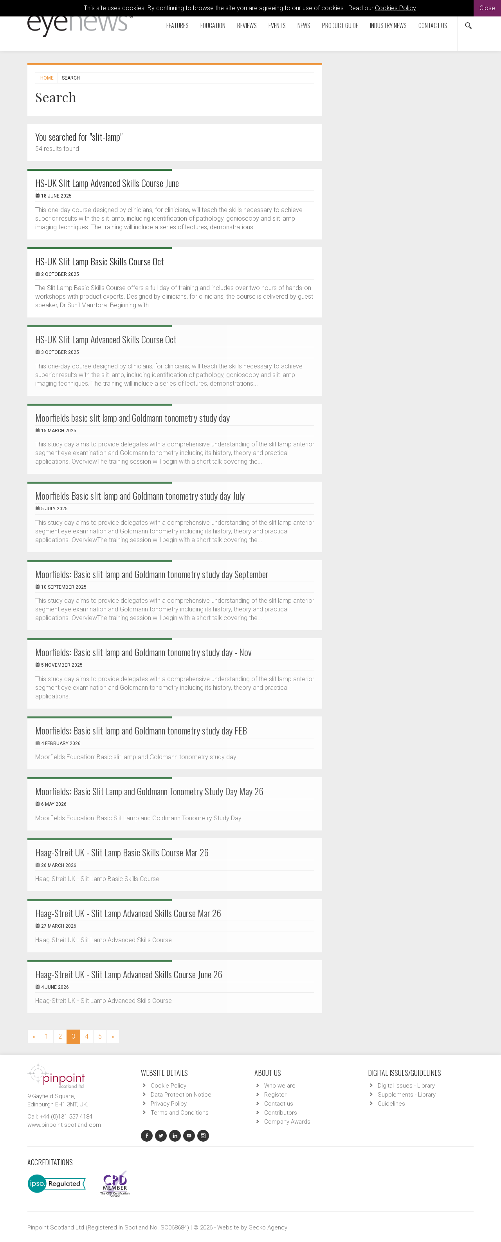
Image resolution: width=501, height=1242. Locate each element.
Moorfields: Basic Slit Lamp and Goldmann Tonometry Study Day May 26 (149, 791)
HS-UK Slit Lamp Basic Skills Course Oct (99, 261)
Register (275, 1094)
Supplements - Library (407, 1094)
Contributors (280, 1112)
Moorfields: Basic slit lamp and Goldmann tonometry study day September (152, 574)
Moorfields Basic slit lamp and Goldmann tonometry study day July (140, 495)
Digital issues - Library (406, 1085)
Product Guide (340, 25)
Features (177, 25)
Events (277, 25)
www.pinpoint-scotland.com (64, 1124)
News (303, 25)
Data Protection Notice (181, 1094)
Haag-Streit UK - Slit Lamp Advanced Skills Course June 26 (128, 974)
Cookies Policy (395, 8)
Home (47, 78)
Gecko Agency (268, 1227)
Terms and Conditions (180, 1112)
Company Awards (287, 1121)
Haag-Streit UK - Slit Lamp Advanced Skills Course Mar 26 (128, 913)
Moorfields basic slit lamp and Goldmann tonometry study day (132, 417)
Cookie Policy (168, 1085)
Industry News (388, 25)
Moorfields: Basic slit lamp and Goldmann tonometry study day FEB (141, 730)
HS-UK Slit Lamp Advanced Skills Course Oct (106, 339)
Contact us (432, 25)
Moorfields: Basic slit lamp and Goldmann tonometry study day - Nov (143, 652)
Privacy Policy (169, 1103)
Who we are (280, 1085)
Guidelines (391, 1103)
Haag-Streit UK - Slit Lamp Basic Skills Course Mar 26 (122, 852)
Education (212, 25)
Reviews (247, 25)
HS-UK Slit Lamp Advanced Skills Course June (107, 183)
